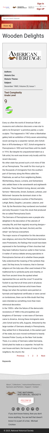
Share (7, 26)
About (8, 385)
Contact (36, 387)
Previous (20, 356)
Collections (16, 385)
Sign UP (40, 9)
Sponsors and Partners (14, 387)
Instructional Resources (31, 385)
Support (28, 387)
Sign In (40, 3)
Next (43, 356)
